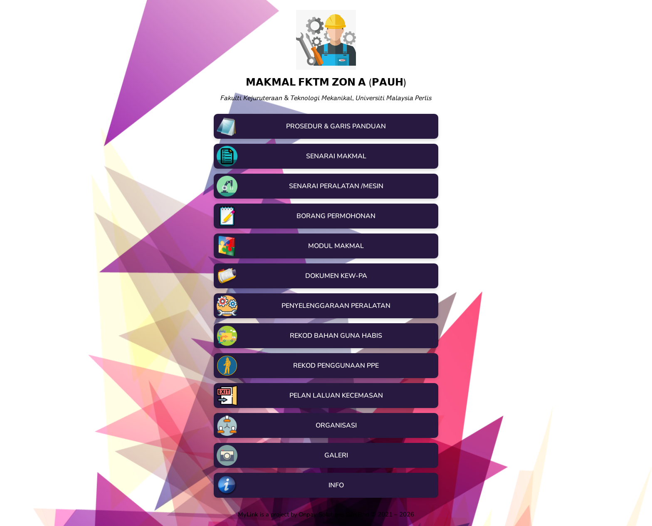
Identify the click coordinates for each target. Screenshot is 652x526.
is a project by (304, 514)
